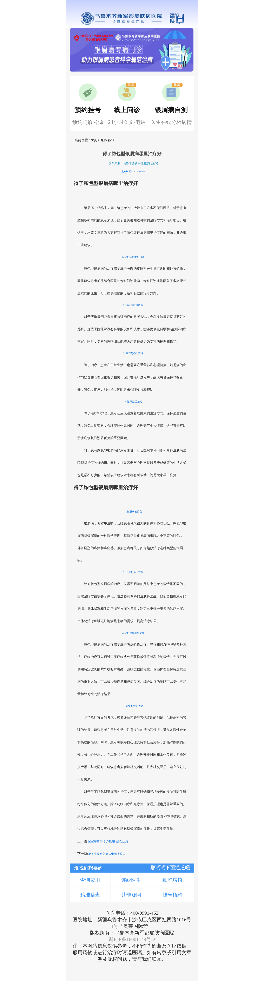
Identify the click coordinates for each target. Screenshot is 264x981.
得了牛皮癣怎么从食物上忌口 (107, 853)
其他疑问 (131, 895)
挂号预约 (172, 895)
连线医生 (131, 880)
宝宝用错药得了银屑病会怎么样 (108, 841)
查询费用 (90, 880)
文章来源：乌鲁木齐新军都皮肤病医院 (133, 163)
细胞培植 (172, 880)
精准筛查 (90, 895)
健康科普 (106, 140)
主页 (94, 140)
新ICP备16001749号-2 (132, 939)
